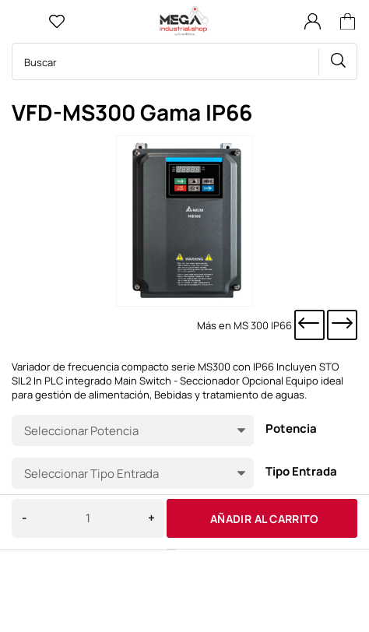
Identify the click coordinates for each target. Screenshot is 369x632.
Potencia (291, 429)
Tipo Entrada (301, 472)
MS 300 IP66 (263, 325)
